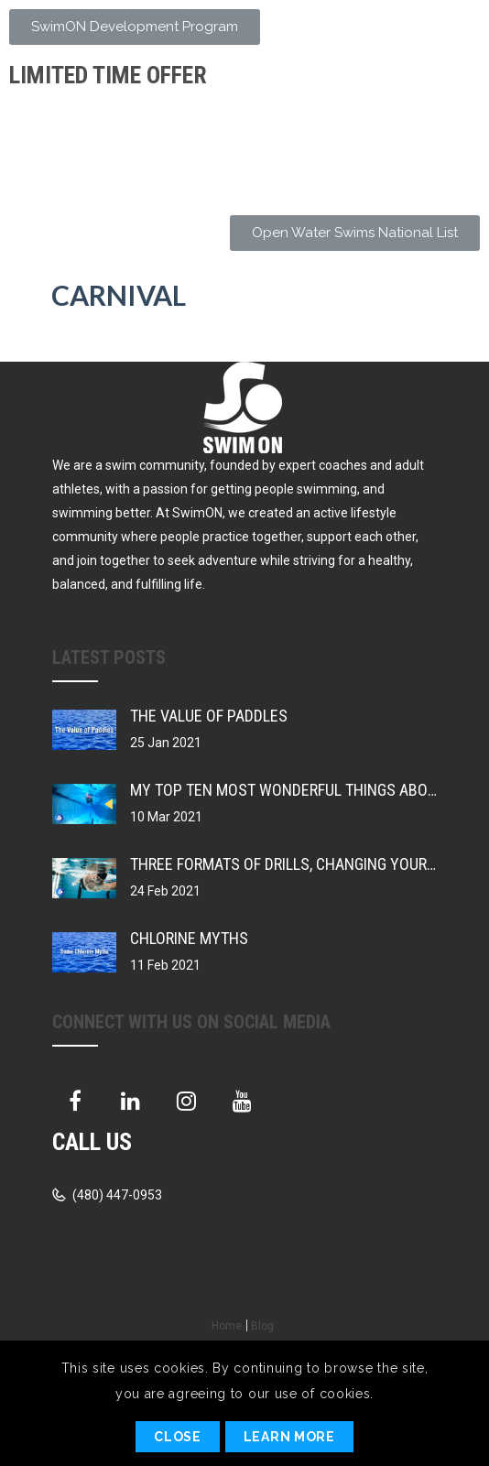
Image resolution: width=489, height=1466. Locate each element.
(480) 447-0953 (116, 1195)
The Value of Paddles (209, 715)
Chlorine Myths (189, 938)
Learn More (289, 1436)
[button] (134, 27)
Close (177, 1436)
